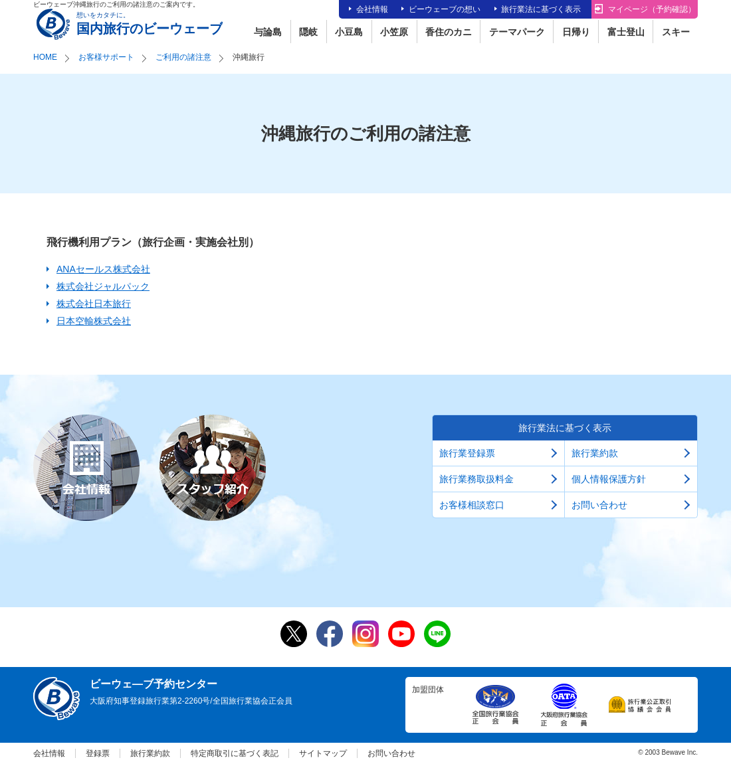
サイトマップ (323, 753)
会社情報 (372, 9)
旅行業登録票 (467, 453)
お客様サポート (106, 57)
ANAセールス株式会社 (103, 269)
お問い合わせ (599, 505)
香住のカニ (448, 32)
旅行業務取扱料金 (476, 479)
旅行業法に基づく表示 (541, 9)
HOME (45, 57)
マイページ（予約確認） (652, 9)
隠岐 (308, 32)
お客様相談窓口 (471, 505)
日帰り (576, 32)
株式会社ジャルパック (103, 286)
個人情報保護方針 (609, 479)
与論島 (268, 32)
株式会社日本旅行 (93, 303)
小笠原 (394, 32)
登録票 (98, 753)
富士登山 (626, 32)
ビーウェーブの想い (444, 9)
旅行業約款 (595, 453)
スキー (676, 32)
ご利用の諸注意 (183, 57)
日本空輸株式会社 (93, 321)
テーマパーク (517, 32)
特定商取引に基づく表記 (234, 753)
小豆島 (349, 32)
